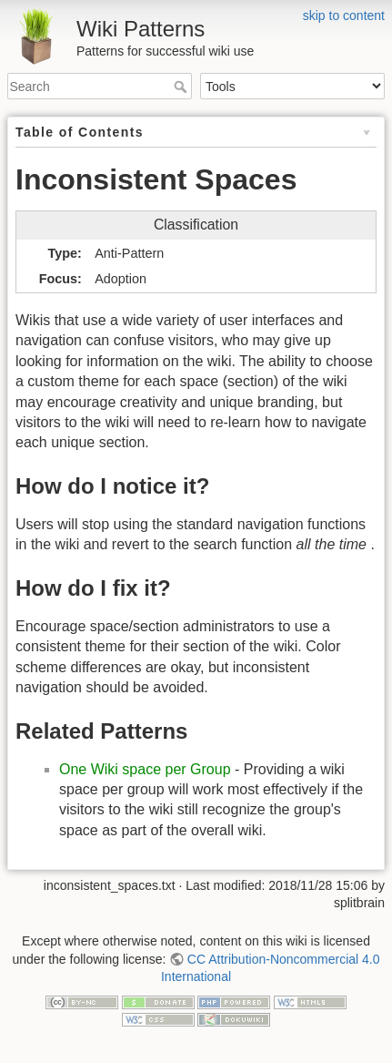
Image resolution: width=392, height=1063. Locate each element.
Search (182, 86)
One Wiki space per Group (145, 769)
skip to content (344, 15)
